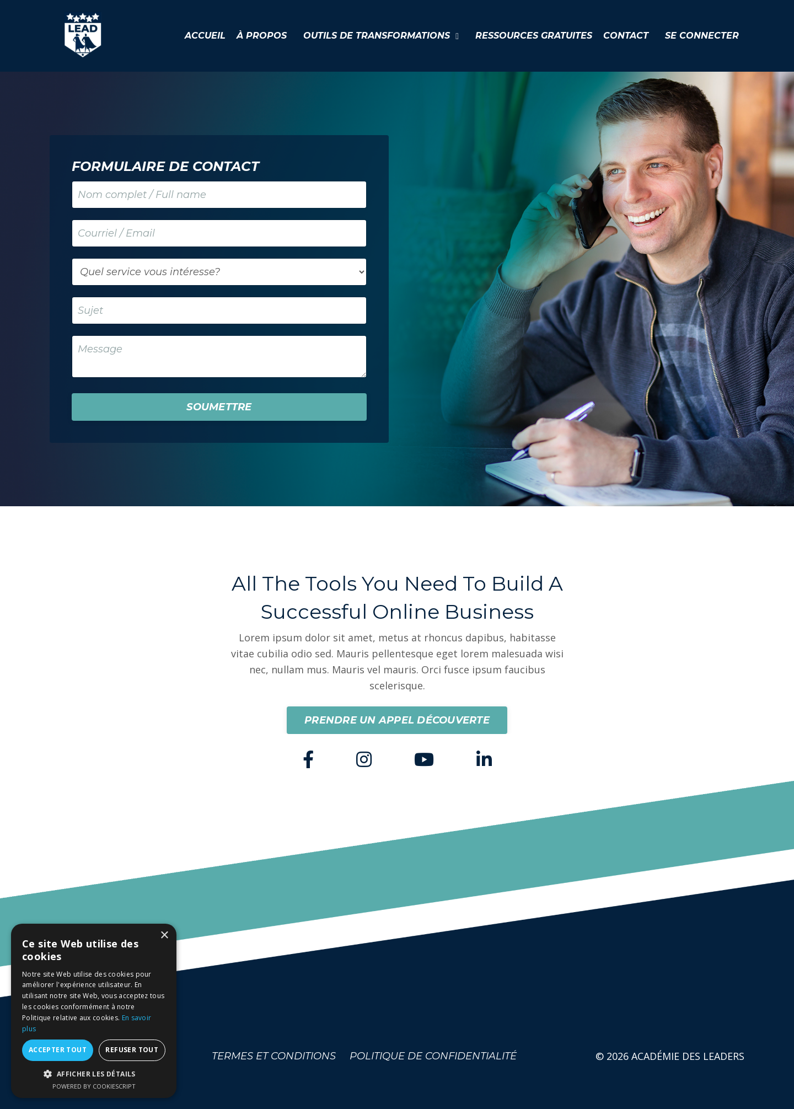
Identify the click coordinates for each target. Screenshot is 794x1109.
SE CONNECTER (702, 35)
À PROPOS (262, 35)
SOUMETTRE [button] (218, 407)
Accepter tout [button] (58, 1049)
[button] (93, 1073)
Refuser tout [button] (131, 1049)
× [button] (164, 935)
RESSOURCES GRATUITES (533, 35)
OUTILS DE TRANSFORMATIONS (381, 35)
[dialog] (93, 1011)
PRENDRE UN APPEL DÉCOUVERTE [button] (397, 720)
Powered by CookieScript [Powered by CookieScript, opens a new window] (94, 1086)
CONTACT (625, 35)
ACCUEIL (205, 35)
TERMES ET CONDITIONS (274, 1056)
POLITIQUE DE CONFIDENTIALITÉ (433, 1056)
